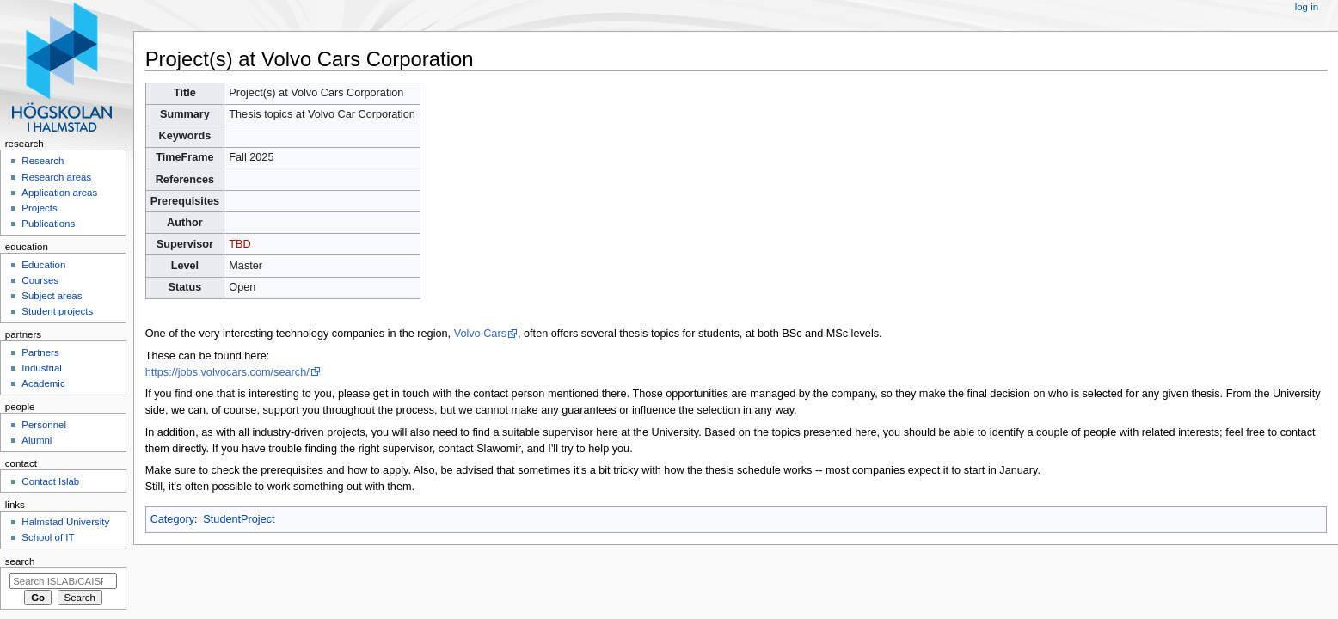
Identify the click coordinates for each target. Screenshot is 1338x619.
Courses (39, 280)
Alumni (36, 440)
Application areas (59, 192)
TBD (239, 244)
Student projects (57, 311)
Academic (42, 383)
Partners (39, 352)
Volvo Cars (480, 334)
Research (42, 161)
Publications (48, 223)
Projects (39, 208)
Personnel (43, 425)
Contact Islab (50, 481)
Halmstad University (65, 522)
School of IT (47, 537)
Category (172, 519)
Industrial (41, 368)
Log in (1306, 7)
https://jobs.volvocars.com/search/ (227, 372)
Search (20, 561)
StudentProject (238, 519)
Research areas (56, 177)
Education (43, 265)
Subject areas (51, 296)
